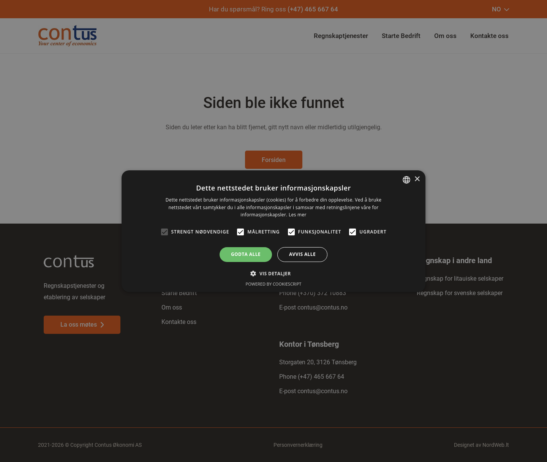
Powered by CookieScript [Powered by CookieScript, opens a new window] (274, 284)
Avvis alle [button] (302, 254)
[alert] (273, 231)
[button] (273, 273)
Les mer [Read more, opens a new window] (298, 214)
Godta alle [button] (246, 254)
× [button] (417, 179)
